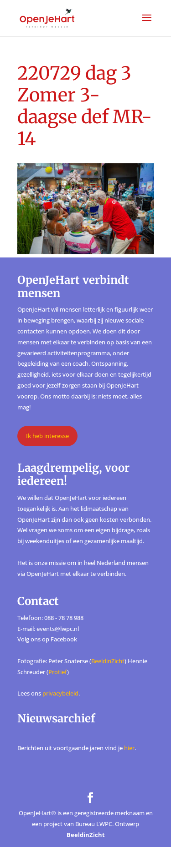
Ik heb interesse (47, 436)
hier (129, 748)
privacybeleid (60, 693)
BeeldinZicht (107, 661)
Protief (57, 672)
